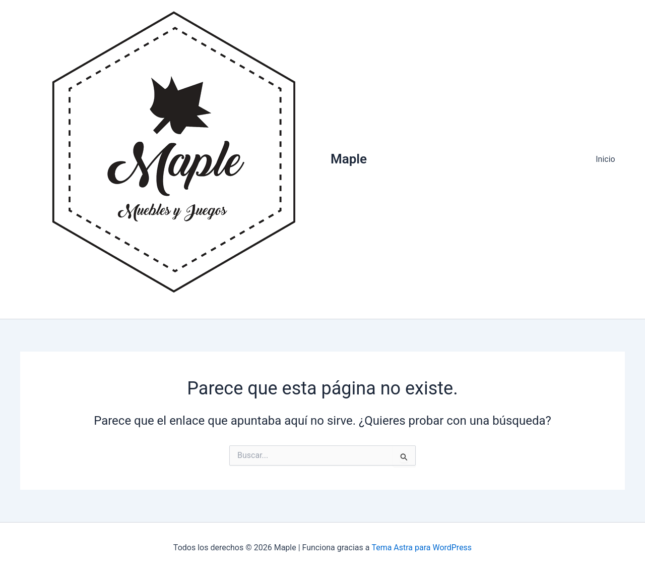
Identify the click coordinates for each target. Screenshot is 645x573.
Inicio (607, 159)
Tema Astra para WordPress (421, 547)
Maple (349, 158)
